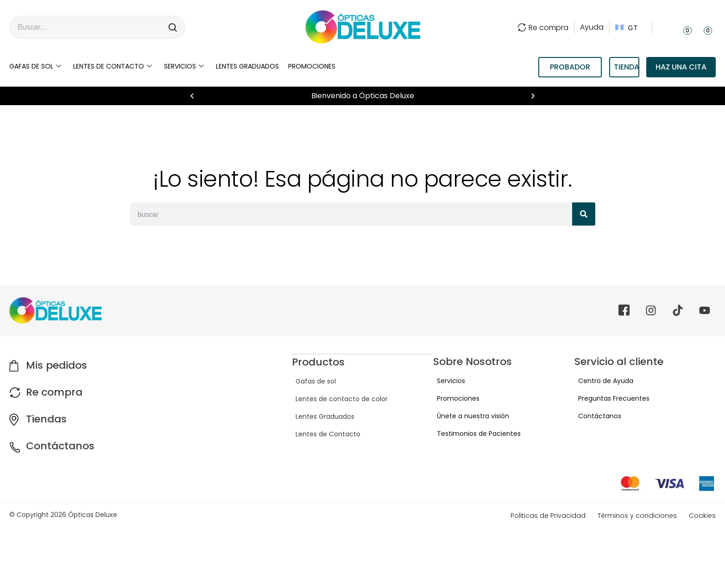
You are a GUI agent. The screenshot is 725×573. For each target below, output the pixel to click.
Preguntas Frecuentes (610, 398)
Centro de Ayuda (602, 380)
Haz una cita (681, 67)
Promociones (311, 66)
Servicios (184, 66)
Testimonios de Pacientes (475, 433)
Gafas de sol (35, 66)
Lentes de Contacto (324, 433)
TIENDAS (626, 67)
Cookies (702, 515)
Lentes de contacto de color (338, 398)
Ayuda (592, 27)
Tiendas (46, 419)
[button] (192, 96)
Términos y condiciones (637, 515)
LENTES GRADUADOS (247, 66)
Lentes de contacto (112, 66)
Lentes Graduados (321, 416)
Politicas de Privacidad (548, 515)
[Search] (173, 27)
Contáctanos (60, 446)
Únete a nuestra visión (469, 416)
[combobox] (86, 27)
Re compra (542, 27)
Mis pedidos (56, 365)
